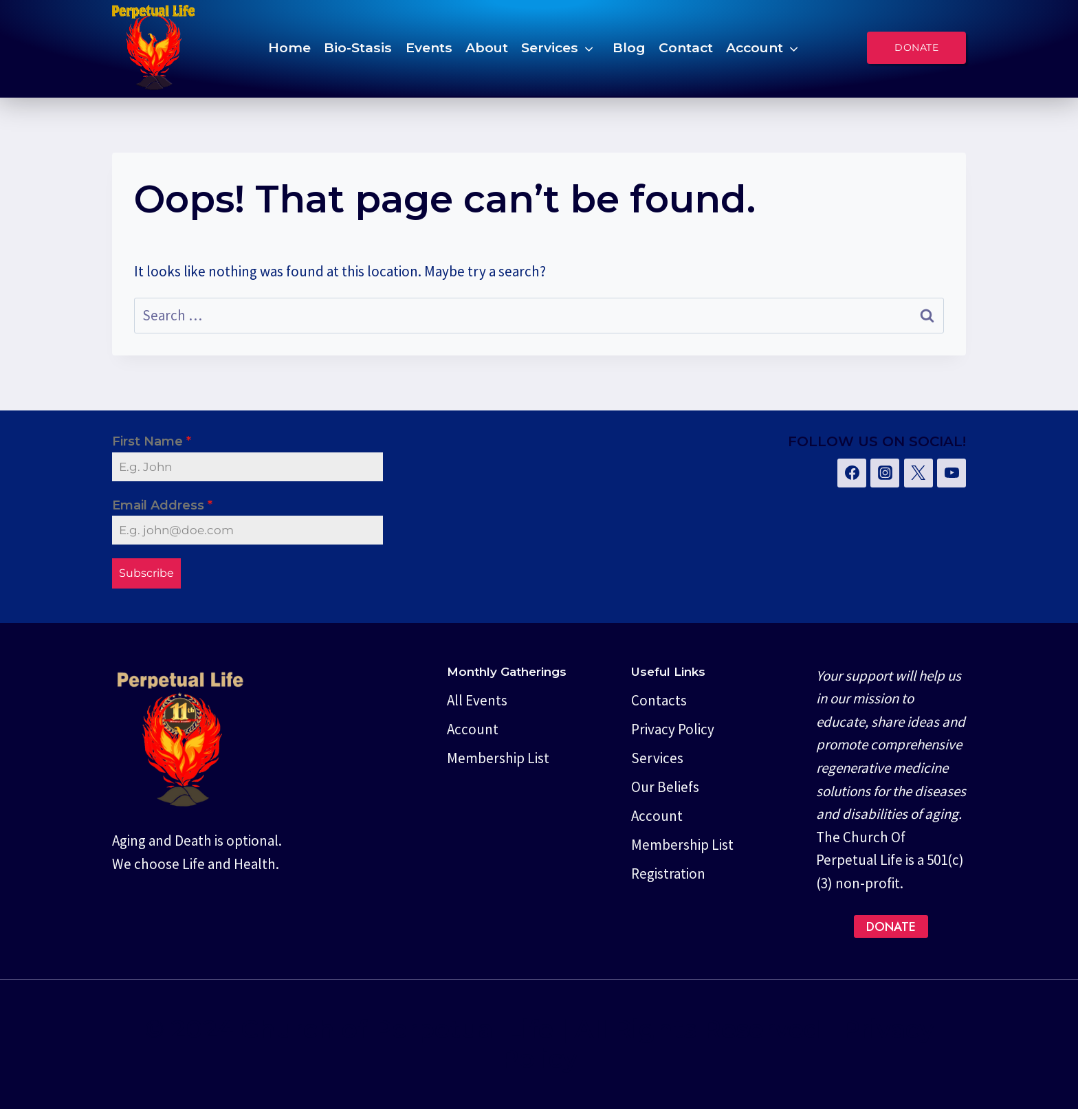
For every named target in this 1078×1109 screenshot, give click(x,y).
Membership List (498, 758)
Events (429, 47)
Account (754, 47)
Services (549, 47)
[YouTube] (951, 473)
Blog (629, 47)
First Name (151, 441)
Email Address (162, 505)
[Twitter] (918, 473)
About (486, 47)
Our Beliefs (665, 787)
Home (289, 47)
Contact (686, 47)
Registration (668, 873)
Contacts (659, 700)
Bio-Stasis (358, 47)
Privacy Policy (672, 729)
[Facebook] (851, 473)
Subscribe (146, 573)
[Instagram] (884, 473)
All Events (477, 700)
